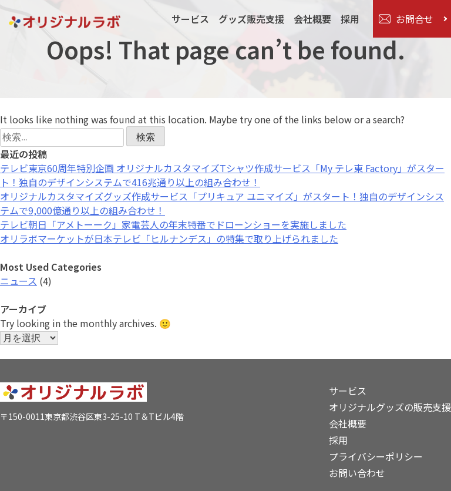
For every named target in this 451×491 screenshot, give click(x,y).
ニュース (18, 281)
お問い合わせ (357, 473)
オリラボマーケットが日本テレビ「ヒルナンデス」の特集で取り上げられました (169, 238)
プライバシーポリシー (376, 456)
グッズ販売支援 (251, 19)
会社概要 (312, 19)
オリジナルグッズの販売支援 (390, 407)
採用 (349, 19)
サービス (189, 19)
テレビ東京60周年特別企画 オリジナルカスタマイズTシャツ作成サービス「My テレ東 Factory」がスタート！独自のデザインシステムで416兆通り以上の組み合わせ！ (222, 175)
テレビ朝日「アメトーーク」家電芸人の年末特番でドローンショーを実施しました (173, 224)
